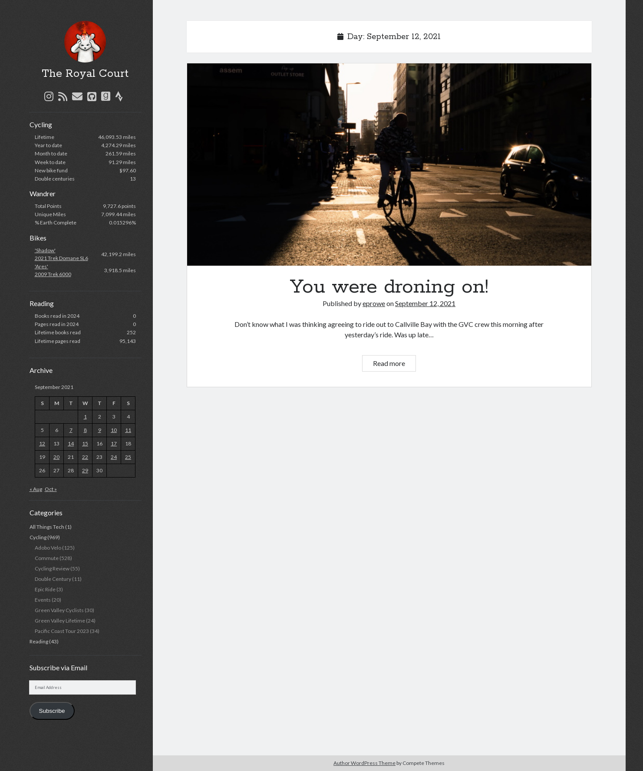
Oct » (51, 489)
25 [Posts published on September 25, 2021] (128, 457)
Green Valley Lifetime (60, 620)
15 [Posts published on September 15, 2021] (85, 443)
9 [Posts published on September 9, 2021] (99, 430)
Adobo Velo (48, 547)
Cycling (38, 537)
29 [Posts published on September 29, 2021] (85, 470)
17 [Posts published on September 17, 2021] (114, 443)
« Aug (36, 489)
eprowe (374, 303)
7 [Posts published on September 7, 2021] (71, 430)
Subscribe (52, 711)
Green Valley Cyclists (59, 610)
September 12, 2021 (425, 303)
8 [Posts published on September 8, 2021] (85, 430)
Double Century (53, 579)
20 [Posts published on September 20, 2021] (56, 457)
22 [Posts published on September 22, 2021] (85, 457)
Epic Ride (45, 589)
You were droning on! (389, 164)
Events (43, 599)
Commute (47, 558)
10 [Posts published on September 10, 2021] (114, 430)
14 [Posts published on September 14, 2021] (71, 443)
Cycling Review (52, 568)
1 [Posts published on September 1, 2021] (85, 416)
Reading (39, 641)
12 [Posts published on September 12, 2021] (42, 443)
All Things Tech (47, 527)
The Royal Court (85, 74)
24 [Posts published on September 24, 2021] (114, 457)
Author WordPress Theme (364, 763)
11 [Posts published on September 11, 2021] (128, 430)
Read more (394, 364)
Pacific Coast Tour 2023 (62, 631)
